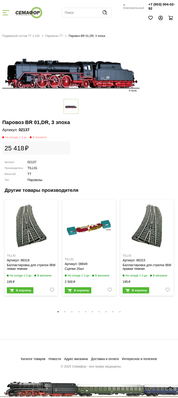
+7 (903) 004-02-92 (161, 6)
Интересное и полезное (139, 359)
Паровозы (34, 180)
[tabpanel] (31, 249)
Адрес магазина (76, 359)
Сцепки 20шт (74, 269)
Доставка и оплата (105, 359)
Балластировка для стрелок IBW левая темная (31, 267)
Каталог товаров (33, 359)
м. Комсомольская (133, 6)
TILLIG (32, 168)
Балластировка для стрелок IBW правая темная (147, 267)
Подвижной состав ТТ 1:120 (21, 36)
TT (29, 174)
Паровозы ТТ (54, 36)
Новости (55, 359)
